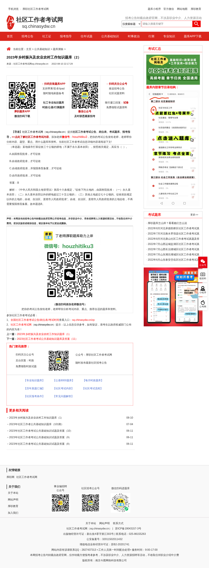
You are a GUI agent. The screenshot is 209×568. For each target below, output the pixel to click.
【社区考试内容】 (63, 388)
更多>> (194, 214)
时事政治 (134, 36)
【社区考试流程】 (92, 388)
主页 (28, 49)
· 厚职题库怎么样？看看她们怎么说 (166, 223)
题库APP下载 (192, 36)
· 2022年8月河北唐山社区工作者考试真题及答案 (172, 239)
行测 (151, 36)
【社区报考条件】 (34, 396)
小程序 (202, 292)
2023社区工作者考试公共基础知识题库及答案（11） (47, 338)
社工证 (46, 36)
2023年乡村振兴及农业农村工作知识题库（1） (44, 334)
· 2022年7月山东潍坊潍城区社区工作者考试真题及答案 (172, 255)
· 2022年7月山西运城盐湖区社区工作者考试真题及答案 (172, 245)
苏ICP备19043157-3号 (128, 528)
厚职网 (10, 477)
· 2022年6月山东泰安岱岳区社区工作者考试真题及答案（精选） (172, 260)
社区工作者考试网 (32, 131)
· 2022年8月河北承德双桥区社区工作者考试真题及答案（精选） (172, 229)
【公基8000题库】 (63, 380)
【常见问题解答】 (63, 396)
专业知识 (169, 36)
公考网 (202, 306)
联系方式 (118, 523)
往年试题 (86, 36)
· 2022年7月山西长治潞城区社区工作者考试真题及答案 (172, 250)
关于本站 (13, 492)
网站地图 (182, 9)
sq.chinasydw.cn (55, 131)
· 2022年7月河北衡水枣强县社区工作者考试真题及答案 (172, 234)
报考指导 (66, 36)
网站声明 (13, 499)
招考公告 (27, 36)
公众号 (202, 265)
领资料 (202, 278)
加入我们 (13, 512)
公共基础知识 (110, 36)
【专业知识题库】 (34, 380)
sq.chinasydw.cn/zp (83, 319)
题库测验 (58, 49)
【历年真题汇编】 (34, 388)
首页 (10, 36)
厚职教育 (196, 9)
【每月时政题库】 (93, 380)
